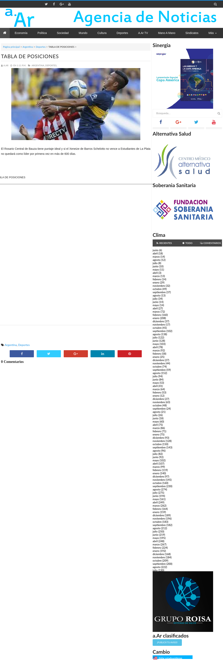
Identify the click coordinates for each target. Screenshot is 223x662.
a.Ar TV (143, 33)
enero (156, 282)
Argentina (28, 46)
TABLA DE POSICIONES (30, 56)
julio (155, 263)
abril (155, 253)
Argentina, (38, 65)
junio (155, 250)
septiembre (159, 292)
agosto (156, 259)
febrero (157, 279)
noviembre (159, 285)
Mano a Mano (166, 33)
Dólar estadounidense (170, 658)
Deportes (41, 46)
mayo (156, 269)
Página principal (11, 46)
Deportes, (51, 65)
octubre (157, 289)
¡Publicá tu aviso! (167, 642)
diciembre (158, 321)
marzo (156, 256)
